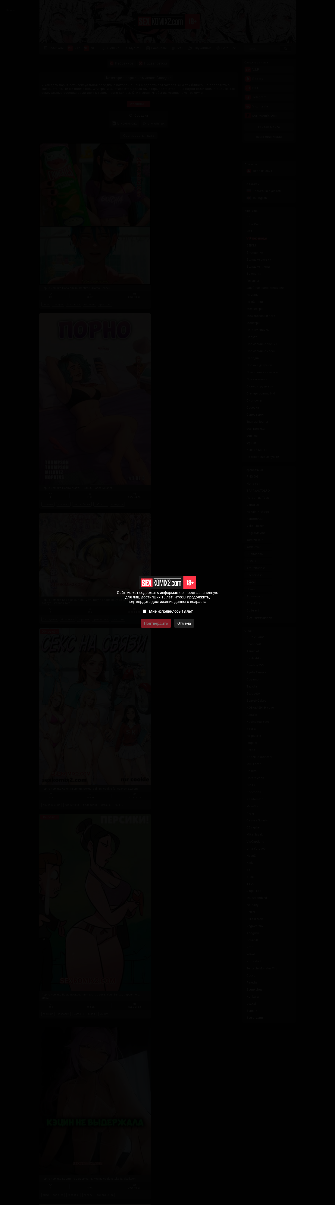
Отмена (184, 623)
